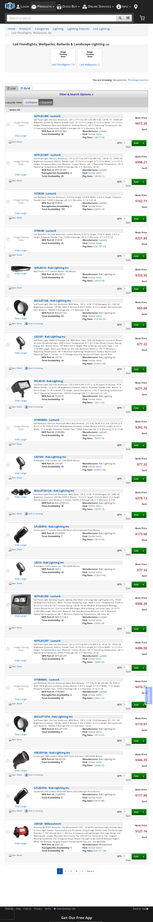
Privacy (38, 909)
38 (62, 505)
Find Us (27, 909)
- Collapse (30, 102)
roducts (45, 6)
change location (139, 79)
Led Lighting (101, 29)
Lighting (58, 29)
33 (62, 399)
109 (63, 209)
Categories (42, 29)
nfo (126, 6)
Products (25, 29)
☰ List (11, 88)
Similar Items (95, 134)
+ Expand (45, 102)
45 (62, 176)
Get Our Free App (76, 917)
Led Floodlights (63, 57)
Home (12, 29)
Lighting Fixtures (78, 29)
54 (62, 315)
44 (62, 466)
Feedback (148, 696)
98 (62, 134)
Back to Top (140, 909)
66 (62, 435)
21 (62, 277)
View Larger (21, 135)
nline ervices (101, 6)
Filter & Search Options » (76, 94)
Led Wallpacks (90, 57)
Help (18, 909)
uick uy (71, 6)
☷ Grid (25, 88)
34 (62, 360)
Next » (90, 871)
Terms (47, 909)
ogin (25, 6)
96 (62, 850)
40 (62, 572)
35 (62, 243)
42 (62, 658)
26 (62, 620)
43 (62, 697)
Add (136, 143)
